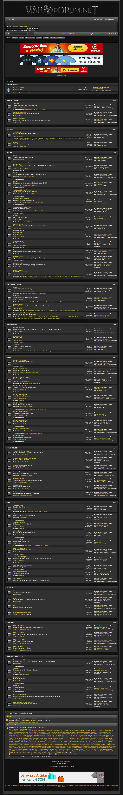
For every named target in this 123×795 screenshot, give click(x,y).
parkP (65, 741)
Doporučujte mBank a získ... (103, 662)
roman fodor (43, 741)
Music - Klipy (27, 409)
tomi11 (74, 738)
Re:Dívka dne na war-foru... (102, 136)
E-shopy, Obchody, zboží (31, 138)
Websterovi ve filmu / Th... (102, 273)
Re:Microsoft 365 (100, 592)
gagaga (61, 749)
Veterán (73, 754)
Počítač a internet (26, 140)
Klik (60, 138)
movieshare (102, 736)
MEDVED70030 (98, 749)
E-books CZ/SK (28, 317)
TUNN (111, 740)
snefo (45, 738)
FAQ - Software (18, 632)
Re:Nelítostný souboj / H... (102, 210)
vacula (39, 744)
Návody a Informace (29, 109)
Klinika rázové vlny (84, 785)
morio (92, 746)
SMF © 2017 (60, 761)
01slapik (41, 749)
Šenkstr (45, 746)
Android (16, 345)
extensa (85, 740)
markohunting (98, 740)
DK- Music (36, 276)
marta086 (91, 738)
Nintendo (37, 310)
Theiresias (54, 746)
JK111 (90, 741)
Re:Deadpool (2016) (98, 88)
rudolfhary (59, 743)
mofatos (73, 746)
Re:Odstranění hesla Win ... (103, 633)
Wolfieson (100, 741)
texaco (105, 749)
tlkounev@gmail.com (57, 751)
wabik (26, 194)
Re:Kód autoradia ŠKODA (102, 599)
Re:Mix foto (98, 508)
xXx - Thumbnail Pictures (31, 511)
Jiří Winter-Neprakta (100, 480)
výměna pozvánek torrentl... (103, 703)
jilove (30, 730)
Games (15, 287)
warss (41, 738)
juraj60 (11, 732)
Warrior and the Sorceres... (102, 167)
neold (24, 733)
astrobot (15, 744)
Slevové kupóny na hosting (103, 785)
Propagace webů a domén (22, 660)
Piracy (15, 606)
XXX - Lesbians (36, 545)
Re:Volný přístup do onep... (102, 670)
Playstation (31, 310)
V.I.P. (68, 754)
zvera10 (52, 749)
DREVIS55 (102, 730)
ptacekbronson (73, 743)
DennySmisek (41, 751)
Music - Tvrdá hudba (20, 369)
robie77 (36, 752)
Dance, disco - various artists (32, 383)
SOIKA (106, 741)
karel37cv (44, 744)
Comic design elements (101, 453)
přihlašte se (15, 26)
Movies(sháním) (28, 162)
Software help (50, 302)
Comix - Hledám (18, 492)
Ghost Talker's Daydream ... (103, 473)
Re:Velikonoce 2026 (100, 120)
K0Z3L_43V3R (98, 746)
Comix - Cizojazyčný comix (22, 465)
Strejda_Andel (62, 746)
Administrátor (13, 754)
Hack (15, 598)
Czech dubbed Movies (21, 198)
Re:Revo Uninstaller (100, 347)
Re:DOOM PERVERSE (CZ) (103, 573)
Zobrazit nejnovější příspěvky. (15, 23)
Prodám (16, 685)
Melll (20, 732)
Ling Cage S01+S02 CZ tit (102, 243)
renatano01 (68, 732)
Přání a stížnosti (19, 119)
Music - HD (43, 409)
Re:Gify (97, 144)
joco (21, 740)
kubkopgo (31, 749)
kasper (21, 299)
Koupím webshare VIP (101, 679)
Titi (17, 735)
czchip (22, 743)
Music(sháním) (18, 435)
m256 (22, 751)
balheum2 (69, 735)
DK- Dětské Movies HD (26, 278)
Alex (25, 107)
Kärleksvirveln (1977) (101, 551)
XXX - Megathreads (20, 557)
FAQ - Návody (18, 646)
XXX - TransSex (45, 545)
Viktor (24, 146)
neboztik (49, 747)
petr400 (46, 735)
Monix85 (61, 752)
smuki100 (21, 159)
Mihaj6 (11, 752)
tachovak (26, 744)
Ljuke (92, 744)
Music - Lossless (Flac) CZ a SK (33, 433)
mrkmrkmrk (97, 744)
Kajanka (24, 454)
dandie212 (32, 743)
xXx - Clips (17, 531)
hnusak (20, 735)
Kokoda (88, 744)
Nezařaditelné (18, 256)
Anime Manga (18, 241)
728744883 (12, 730)
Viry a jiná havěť (19, 640)
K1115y (11, 740)
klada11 (111, 738)
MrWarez (30, 735)
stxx (108, 740)
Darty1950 (82, 751)
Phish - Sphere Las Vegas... (103, 405)
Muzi (105, 743)
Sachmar (69, 749)
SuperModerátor (61, 754)
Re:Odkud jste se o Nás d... (102, 106)
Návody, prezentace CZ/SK (63, 317)
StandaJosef (51, 738)
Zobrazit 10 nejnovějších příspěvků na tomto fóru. (23, 722)
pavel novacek (83, 747)
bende (30, 738)
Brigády (26, 674)
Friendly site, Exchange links (23, 702)
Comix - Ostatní (18, 478)
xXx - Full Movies (19, 522)
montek (49, 732)
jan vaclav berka (52, 744)
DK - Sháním (37, 278)
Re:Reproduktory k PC (101, 627)
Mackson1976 (25, 741)
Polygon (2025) (99, 467)
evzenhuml (20, 746)
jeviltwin (18, 751)
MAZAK (44, 752)
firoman (76, 751)
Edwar (21, 146)
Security (47, 754)
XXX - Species (18, 539)
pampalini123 (109, 730)
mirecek (41, 736)
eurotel (96, 738)
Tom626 (79, 738)
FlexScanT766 (68, 738)
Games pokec (74, 138)
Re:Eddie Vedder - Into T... (102, 397)
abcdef (107, 747)
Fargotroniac (12, 733)
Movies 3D (17, 173)
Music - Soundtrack (20, 394)
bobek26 (82, 741)
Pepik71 (34, 744)
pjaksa (99, 747)
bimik (56, 738)
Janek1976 (108, 735)
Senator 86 (98, 751)
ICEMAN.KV (12, 746)
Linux (77, 310)
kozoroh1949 (74, 733)
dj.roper (93, 751)
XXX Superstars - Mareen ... (103, 525)
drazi (86, 741)
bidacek (26, 746)
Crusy (112, 736)
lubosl (113, 735)
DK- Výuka (56, 276)
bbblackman (75, 744)
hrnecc (44, 747)
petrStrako (59, 735)
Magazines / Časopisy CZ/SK (25, 318)
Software (16, 296)
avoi (100, 733)
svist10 (59, 740)
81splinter (25, 245)
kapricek (87, 732)
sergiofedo (110, 743)
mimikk (50, 736)
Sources (16, 591)
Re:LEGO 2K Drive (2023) (102, 290)
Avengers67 (72, 740)
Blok (54, 752)
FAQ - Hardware (18, 625)
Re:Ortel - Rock (99, 388)
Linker (30, 754)
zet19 (91, 733)
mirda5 (81, 735)
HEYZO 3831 (99, 542)
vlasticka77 (12, 735)
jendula (68, 733)
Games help (42, 293)
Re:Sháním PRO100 (101, 606)
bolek (27, 736)
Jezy (47, 743)
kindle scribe (98, 330)
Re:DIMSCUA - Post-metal (102, 438)
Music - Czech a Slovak (21, 386)
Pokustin (109, 732)
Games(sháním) (33, 293)
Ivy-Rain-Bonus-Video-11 (102, 559)
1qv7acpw (65, 743)
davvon (69, 746)
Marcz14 (55, 736)
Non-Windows (18, 304)
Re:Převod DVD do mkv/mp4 (103, 264)
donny (56, 749)
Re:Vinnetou (98, 459)
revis (57, 752)
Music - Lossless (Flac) (21, 428)
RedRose (21, 194)
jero (27, 733)
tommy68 (41, 733)
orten (73, 732)
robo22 (70, 744)
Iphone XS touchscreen (101, 339)
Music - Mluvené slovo (21, 411)
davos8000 (30, 752)
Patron (42, 754)
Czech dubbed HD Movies (22, 207)
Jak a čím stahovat (19, 112)
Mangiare (32, 736)
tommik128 (79, 740)
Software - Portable (29, 302)
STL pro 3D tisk (99, 695)
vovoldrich (76, 741)
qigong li (34, 746)
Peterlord (68, 747)
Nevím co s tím (65, 138)
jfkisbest (25, 735)
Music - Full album (19, 360)
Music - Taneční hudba (21, 377)
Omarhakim (53, 743)
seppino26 (49, 752)
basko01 (90, 735)
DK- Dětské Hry (28, 276)
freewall (62, 732)
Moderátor (36, 754)
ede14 (87, 749)
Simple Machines (67, 761)
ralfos (21, 730)
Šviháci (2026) (99, 192)
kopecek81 (12, 743)
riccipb (90, 747)
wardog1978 (35, 372)
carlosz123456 (56, 732)
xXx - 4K (16, 514)
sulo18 (64, 735)
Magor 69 (31, 733)
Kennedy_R (35, 730)
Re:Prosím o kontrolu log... (102, 641)
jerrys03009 (22, 629)
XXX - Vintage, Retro (20, 548)
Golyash (78, 736)
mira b (78, 746)
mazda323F (82, 749)
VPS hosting (49, 785)
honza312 (40, 746)
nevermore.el (48, 730)
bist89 (21, 291)
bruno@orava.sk (60, 747)
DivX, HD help (18, 263)
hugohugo (22, 736)
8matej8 (20, 749)
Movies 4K (17, 181)
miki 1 (89, 740)
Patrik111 (38, 747)
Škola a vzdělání (36, 140)
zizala (113, 744)
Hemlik (64, 733)
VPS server (67, 785)
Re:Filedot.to (98, 114)
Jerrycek (16, 736)
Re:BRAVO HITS (100, 379)
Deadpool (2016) (18, 88)
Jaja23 (54, 747)
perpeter (87, 751)
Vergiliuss (82, 744)
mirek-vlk (70, 741)
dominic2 (25, 749)
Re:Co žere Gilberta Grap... (102, 235)
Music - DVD (35, 409)
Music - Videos (18, 403)
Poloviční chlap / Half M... (102, 227)
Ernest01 (24, 517)
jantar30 (89, 736)
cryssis (95, 735)
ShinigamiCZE (89, 730)
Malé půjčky (93, 785)
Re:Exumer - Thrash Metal (102, 371)
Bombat (109, 733)
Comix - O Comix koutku (21, 451)
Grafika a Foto (58, 302)
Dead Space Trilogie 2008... (103, 612)
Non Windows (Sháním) (52, 310)
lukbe (79, 743)
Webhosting (114, 785)
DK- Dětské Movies (64, 276)
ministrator (47, 733)
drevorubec (73, 736)
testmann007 (42, 732)
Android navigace (48, 351)
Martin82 (100, 743)
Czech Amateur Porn (58, 785)
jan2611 (95, 743)
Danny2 (104, 733)
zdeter (65, 744)
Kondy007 (67, 730)
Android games (38, 351)
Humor (15, 142)
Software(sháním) (41, 302)
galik (96, 736)
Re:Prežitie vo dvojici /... (102, 251)
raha (23, 732)
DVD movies (17, 233)
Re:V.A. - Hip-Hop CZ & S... (102, 422)
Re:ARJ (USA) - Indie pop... (103, 363)
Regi (93, 736)
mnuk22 (26, 730)
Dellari (106, 738)
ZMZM (85, 735)
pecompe (43, 743)
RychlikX (81, 730)
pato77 (27, 732)
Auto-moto (55, 138)
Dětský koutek (18, 270)
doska (20, 752)
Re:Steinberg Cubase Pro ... (103, 307)
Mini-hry (26, 293)
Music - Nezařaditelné (20, 420)
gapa (49, 746)
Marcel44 (16, 740)
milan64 (27, 740)
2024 (14, 738)
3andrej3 (33, 747)
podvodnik (60, 744)
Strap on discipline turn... (102, 567)
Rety (93, 740)
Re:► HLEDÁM (99, 414)
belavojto (101, 738)
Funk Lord (75, 735)
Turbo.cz (19, 733)
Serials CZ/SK (18, 224)
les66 (91, 749)
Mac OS (43, 310)
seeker (36, 735)
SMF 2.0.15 (54, 761)
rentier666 (34, 202)
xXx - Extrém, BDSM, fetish (22, 565)
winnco (53, 733)
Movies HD (17, 164)
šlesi (20, 245)
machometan (101, 735)
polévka (82, 732)
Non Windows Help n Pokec (67, 310)
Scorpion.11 (60, 741)
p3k (31, 744)
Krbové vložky (61, 786)
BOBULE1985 (13, 749)
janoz (36, 733)
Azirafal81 (17, 741)
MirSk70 (108, 736)
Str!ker (25, 291)
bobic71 (38, 743)
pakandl (48, 751)
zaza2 (11, 738)
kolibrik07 (25, 738)
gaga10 (21, 136)
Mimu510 (34, 751)
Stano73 (110, 751)
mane (65, 749)
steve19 (90, 743)
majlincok (83, 746)
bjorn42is (86, 733)
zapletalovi (27, 747)
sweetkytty (52, 735)
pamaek (21, 747)
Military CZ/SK (38, 318)
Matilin (88, 746)
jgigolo (31, 741)
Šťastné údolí (99, 218)
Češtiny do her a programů (22, 613)
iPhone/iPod (17, 336)
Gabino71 (106, 746)
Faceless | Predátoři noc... (102, 158)
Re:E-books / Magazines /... (103, 315)
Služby (15, 668)
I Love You (58, 733)
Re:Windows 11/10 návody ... (103, 648)
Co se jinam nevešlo (20, 694)
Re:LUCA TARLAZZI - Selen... (103, 487)
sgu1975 (81, 733)
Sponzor (53, 754)
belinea (78, 732)
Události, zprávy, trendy (45, 138)
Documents (17, 250)
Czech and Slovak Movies (22, 190)
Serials (15, 216)
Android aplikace (28, 351)
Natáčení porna (41, 785)
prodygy (11, 736)
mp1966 (84, 736)
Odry (20, 168)
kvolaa (24, 752)
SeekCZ (48, 740)
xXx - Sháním (17, 579)
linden (17, 743)
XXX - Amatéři (43, 511)
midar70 (16, 747)
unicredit (71, 751)
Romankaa (85, 743)
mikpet (114, 746)
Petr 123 (65, 751)
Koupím (16, 677)
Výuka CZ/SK (52, 317)
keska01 (95, 730)
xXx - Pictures (18, 505)
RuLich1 (96, 733)
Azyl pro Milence (18, 785)
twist (110, 746)
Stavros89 (105, 751)
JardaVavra (36, 738)
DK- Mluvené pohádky (46, 276)
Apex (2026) (98, 184)
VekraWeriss (75, 747)
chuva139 (28, 629)
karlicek (26, 743)
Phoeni (21, 107)
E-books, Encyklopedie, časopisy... (25, 313)
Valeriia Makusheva (100, 579)
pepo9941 (19, 738)
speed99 (41, 730)
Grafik (20, 754)
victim (54, 730)
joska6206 (12, 751)
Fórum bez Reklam (61, 75)
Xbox (25, 310)
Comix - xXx (17, 485)
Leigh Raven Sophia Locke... (103, 516)
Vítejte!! (16, 103)
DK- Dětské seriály (76, 276)
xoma (76, 730)
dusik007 (103, 744)
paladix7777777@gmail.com (98, 732)
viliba (29, 746)
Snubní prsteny (74, 785)
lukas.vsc (75, 749)
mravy (103, 747)
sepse (37, 736)
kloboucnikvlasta (23, 176)
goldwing (46, 749)
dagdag (61, 738)
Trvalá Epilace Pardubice (30, 785)
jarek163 (21, 744)
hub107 (16, 752)
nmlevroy (11, 741)
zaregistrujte (25, 26)
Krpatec (110, 741)
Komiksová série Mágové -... (103, 493)
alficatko (16, 732)
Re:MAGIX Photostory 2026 (103, 298)
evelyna (67, 736)
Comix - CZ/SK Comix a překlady (24, 458)
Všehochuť (17, 132)
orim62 (11, 747)
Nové (114, 100)
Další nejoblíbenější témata (21, 93)
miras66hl (54, 740)
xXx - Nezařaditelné (20, 572)
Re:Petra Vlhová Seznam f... (103, 688)
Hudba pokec (45, 140)
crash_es (36, 741)
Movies (15, 156)
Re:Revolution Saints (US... (102, 430)
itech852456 (60, 730)
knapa (104, 740)
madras (95, 741)
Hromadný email (9, 785)
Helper (25, 754)
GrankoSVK (42, 740)
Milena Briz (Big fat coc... (102, 533)
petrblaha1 (85, 738)
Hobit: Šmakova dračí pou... (103, 175)
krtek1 (36, 749)
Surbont (36, 732)
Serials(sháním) (28, 221)
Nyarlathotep (30, 291)
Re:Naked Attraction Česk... (103, 258)
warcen (109, 744)
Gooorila (109, 749)
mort (39, 752)
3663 (17, 730)
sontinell (72, 730)
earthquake (65, 740)
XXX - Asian (27, 545)
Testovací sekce (40, 109)
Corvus (21, 430)
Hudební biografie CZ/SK (40, 317)
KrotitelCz (41, 735)
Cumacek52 (28, 751)
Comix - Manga (18, 472)
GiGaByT (107, 87)
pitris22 (94, 747)
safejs (31, 732)
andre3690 (61, 736)
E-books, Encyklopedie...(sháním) (52, 318)
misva (11, 744)
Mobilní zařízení (18, 328)
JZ (23, 740)
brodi (46, 736)
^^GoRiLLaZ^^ (34, 740)
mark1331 (112, 747)
